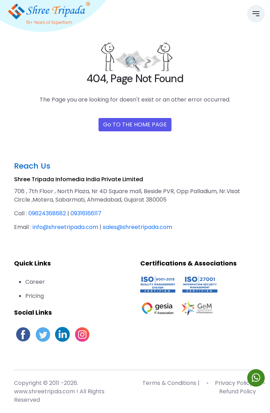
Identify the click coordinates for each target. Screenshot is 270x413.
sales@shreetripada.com (137, 227)
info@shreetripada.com (65, 227)
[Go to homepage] (49, 9)
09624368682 (47, 213)
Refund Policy (237, 391)
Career (35, 282)
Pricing (34, 296)
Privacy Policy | (235, 383)
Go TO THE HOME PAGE (135, 124)
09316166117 (85, 213)
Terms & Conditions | (171, 383)
